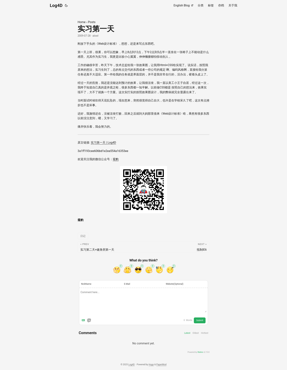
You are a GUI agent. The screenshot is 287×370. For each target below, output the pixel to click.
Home (81, 22)
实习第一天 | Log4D (103, 142)
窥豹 (116, 159)
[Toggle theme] (66, 5)
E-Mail (127, 284)
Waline (200, 352)
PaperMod (161, 364)
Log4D (56, 5)
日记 (82, 236)
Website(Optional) (174, 284)
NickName (86, 284)
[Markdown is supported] (84, 320)
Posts (92, 22)
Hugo (151, 364)
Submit (199, 320)
